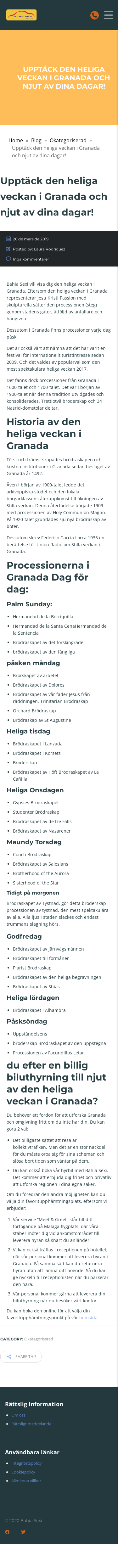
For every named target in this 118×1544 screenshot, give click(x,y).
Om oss (18, 1415)
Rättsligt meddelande (31, 1424)
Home (15, 140)
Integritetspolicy (26, 1463)
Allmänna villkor (26, 1481)
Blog (36, 140)
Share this (22, 1356)
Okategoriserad (68, 140)
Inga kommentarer (31, 259)
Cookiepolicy (23, 1472)
